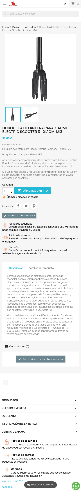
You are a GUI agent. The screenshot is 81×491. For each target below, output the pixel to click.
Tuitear (26, 206)
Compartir (18, 206)
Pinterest (34, 206)
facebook (7, 487)
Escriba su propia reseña (19, 215)
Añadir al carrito (33, 191)
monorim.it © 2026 (12, 481)
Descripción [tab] (16, 268)
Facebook (5, 382)
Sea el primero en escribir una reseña (40, 359)
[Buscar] (40, 14)
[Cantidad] (6, 190)
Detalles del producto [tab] (41, 268)
